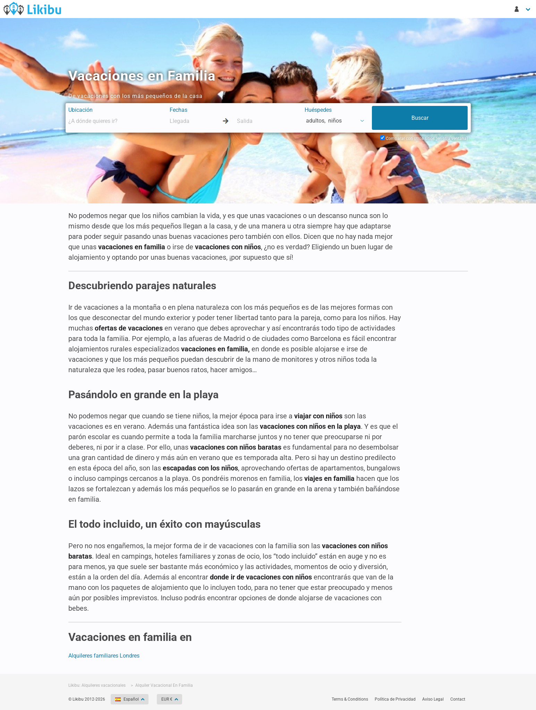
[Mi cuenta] (523, 9)
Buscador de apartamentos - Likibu (32, 8)
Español (127, 699)
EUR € (167, 699)
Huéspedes (318, 110)
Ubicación (80, 110)
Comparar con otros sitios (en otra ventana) (424, 138)
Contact (457, 699)
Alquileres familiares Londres (103, 655)
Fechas (178, 110)
